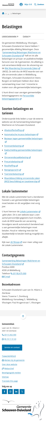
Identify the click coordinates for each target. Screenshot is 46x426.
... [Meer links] (8, 13)
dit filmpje (16, 242)
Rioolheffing (11, 165)
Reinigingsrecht (12, 170)
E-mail (6, 276)
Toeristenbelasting (14, 174)
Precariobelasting (13, 161)
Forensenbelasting (14, 145)
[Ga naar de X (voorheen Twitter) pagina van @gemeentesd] (22, 391)
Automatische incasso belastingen (21, 134)
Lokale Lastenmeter (30, 211)
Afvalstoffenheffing (14, 130)
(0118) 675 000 (18, 273)
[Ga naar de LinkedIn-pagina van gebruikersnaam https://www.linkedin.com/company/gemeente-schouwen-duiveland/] (16, 391)
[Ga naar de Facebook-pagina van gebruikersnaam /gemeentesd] (4, 391)
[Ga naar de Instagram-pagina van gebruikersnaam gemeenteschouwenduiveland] (10, 391)
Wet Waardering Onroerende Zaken (22, 68)
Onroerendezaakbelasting (17, 157)
